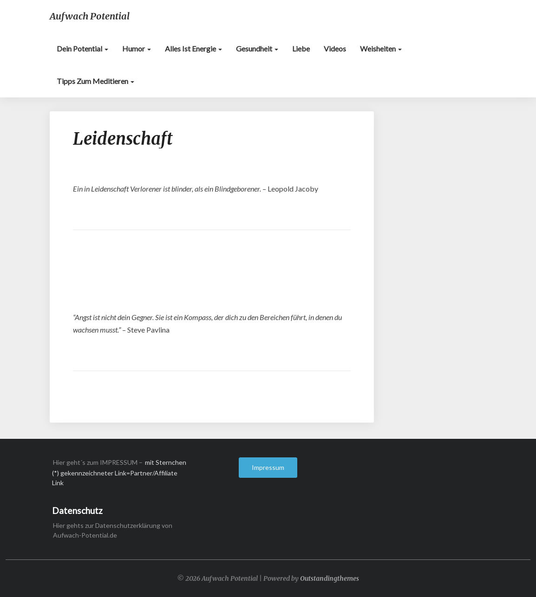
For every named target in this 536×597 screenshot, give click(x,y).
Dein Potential (82, 48)
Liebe (301, 48)
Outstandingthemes (329, 578)
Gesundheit (257, 48)
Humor (136, 48)
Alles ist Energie (193, 48)
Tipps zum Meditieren (95, 81)
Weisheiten (381, 48)
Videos (335, 48)
